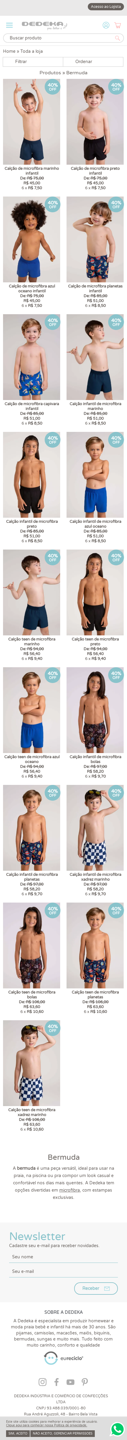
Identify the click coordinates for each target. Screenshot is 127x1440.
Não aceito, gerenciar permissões (62, 1433)
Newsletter (63, 1149)
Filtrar (21, 61)
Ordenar (83, 61)
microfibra (69, 1100)
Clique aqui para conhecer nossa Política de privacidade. (46, 1425)
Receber (90, 1198)
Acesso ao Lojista (106, 7)
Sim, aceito (18, 1433)
